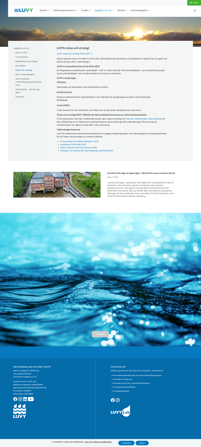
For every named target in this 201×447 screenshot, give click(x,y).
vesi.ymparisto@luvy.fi (22, 373)
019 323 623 (17, 377)
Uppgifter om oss (102, 10)
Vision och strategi (23, 70)
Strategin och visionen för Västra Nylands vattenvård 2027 (87, 150)
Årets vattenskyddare (25, 74)
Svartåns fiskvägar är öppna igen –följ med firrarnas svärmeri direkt (141, 173)
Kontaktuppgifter (139, 10)
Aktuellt (121, 10)
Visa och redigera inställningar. (98, 442)
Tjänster (43, 10)
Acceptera (126, 443)
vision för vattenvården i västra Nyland (143, 118)
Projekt (84, 10)
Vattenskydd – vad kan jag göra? (27, 91)
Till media (19, 96)
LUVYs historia (21, 57)
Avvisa (142, 443)
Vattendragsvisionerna (64, 10)
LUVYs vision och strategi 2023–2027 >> (75, 53)
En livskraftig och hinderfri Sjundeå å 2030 (79, 141)
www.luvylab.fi (157, 370)
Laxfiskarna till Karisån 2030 (73, 144)
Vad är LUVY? (21, 52)
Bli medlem (20, 65)
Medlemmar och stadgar (26, 61)
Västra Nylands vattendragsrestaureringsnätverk (28, 81)
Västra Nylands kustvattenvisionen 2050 (78, 147)
